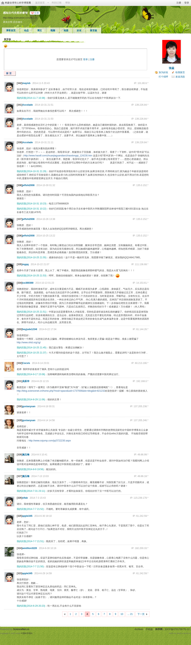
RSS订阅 (56, 2)
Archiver (138, 629)
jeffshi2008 (28, 185)
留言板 (93, 30)
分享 (36, 13)
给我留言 (180, 72)
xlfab (25, 497)
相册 (66, 30)
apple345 (27, 516)
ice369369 (27, 282)
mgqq (25, 264)
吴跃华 (25, 381)
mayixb (26, 83)
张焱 (171, 68)
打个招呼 (163, 76)
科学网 (158, 629)
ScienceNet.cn (21, 629)
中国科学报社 (27, 633)
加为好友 (163, 72)
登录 (186, 2)
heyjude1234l (29, 329)
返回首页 (40, 2)
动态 (26, 30)
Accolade (27, 104)
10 (122, 614)
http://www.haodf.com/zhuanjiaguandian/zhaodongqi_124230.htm (58, 155)
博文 (39, 30)
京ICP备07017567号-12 (177, 629)
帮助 (67, 2)
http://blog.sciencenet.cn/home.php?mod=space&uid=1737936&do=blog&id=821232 (61, 390)
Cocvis (26, 363)
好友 (79, 30)
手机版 (149, 629)
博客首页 (11, 30)
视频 (52, 30)
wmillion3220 (29, 548)
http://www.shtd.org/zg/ (29, 342)
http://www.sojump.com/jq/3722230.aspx (50, 440)
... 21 (130, 614)
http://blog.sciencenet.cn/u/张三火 (20, 17)
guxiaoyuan (28, 406)
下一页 (141, 614)
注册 (178, 2)
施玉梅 (25, 454)
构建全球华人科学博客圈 (18, 2)
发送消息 (180, 76)
